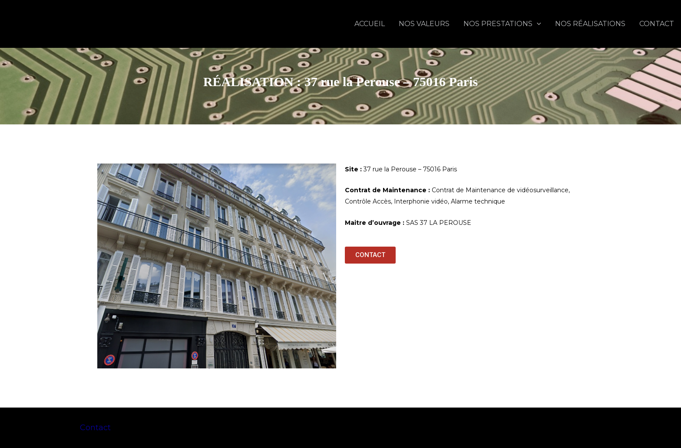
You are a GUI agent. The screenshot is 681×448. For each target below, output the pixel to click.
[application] (536, 24)
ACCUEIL (369, 24)
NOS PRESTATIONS (502, 24)
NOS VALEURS (424, 24)
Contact (95, 427)
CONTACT (656, 24)
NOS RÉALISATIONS (590, 24)
